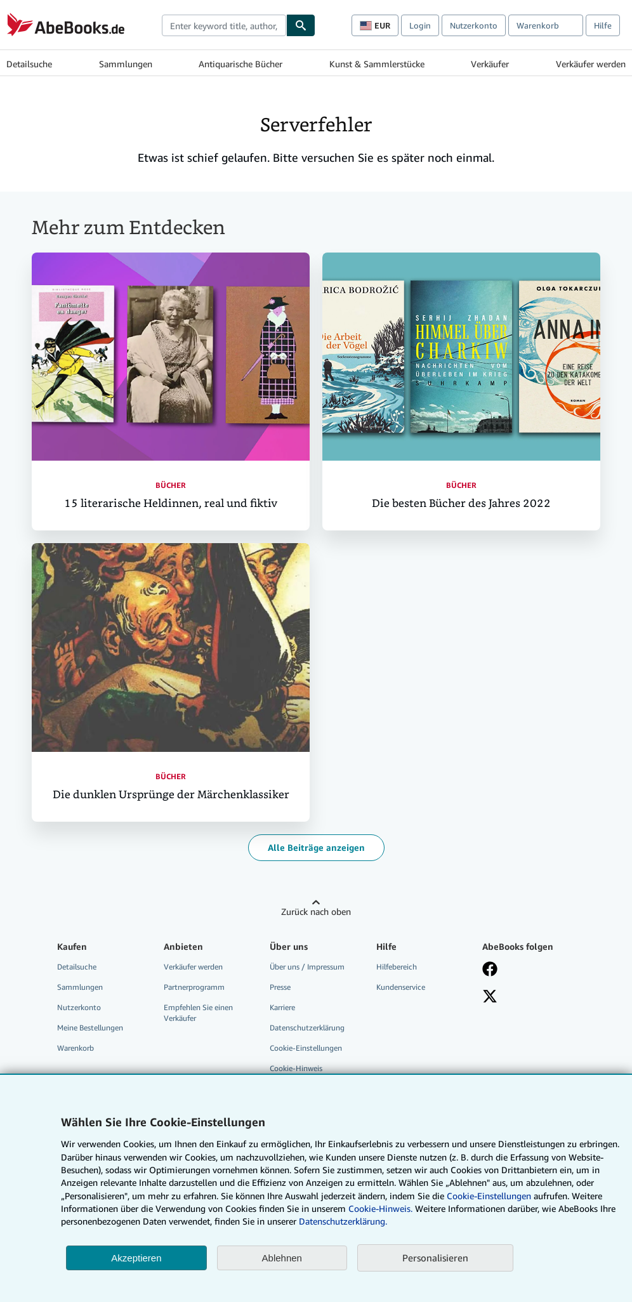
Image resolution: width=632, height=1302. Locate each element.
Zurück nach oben (316, 911)
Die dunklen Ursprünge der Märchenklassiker (171, 795)
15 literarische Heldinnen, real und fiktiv (170, 503)
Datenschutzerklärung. (343, 1221)
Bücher (170, 485)
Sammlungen (125, 63)
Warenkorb (75, 1048)
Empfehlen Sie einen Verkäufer (198, 1013)
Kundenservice (400, 987)
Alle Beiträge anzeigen (316, 847)
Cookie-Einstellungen (489, 1195)
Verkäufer (490, 63)
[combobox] (224, 25)
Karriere (282, 1007)
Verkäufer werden (591, 63)
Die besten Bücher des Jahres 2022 (461, 503)
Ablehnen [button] (282, 1258)
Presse (280, 987)
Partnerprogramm (194, 987)
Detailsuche (29, 63)
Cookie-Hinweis (296, 1068)
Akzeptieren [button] (136, 1258)
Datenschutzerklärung (307, 1027)
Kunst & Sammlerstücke (377, 63)
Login (420, 25)
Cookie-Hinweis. (380, 1208)
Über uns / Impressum (307, 966)
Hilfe (603, 25)
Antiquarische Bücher (240, 63)
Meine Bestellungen (90, 1027)
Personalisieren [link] (435, 1257)
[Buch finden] (301, 25)
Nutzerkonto (473, 25)
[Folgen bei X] (489, 997)
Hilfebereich (396, 966)
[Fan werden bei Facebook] (489, 970)
